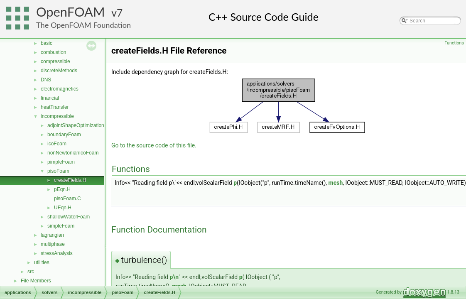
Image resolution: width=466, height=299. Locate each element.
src (30, 271)
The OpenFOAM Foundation (83, 24)
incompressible (57, 116)
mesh (336, 182)
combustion (53, 52)
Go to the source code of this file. (153, 145)
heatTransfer (55, 107)
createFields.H (70, 180)
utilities (41, 262)
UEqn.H (62, 208)
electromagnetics (59, 89)
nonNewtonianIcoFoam (72, 153)
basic (46, 43)
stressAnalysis (57, 253)
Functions (454, 43)
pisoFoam (58, 171)
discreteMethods (59, 71)
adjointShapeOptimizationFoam (82, 125)
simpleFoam (60, 226)
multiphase (53, 244)
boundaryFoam (64, 134)
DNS (46, 80)
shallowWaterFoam (68, 217)
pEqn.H (62, 189)
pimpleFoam (61, 162)
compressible (55, 61)
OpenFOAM (70, 12)
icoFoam (56, 144)
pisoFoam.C (67, 198)
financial (50, 98)
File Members (36, 281)
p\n (174, 277)
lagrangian (52, 235)
